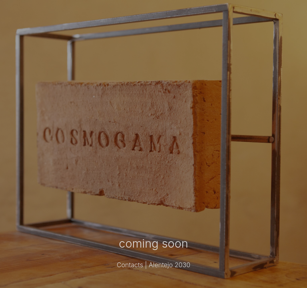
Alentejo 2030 (169, 265)
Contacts (130, 265)
